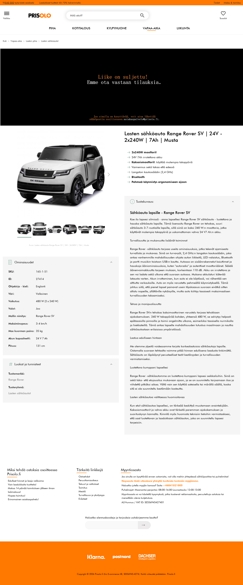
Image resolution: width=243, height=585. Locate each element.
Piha (52, 28)
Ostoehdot (84, 476)
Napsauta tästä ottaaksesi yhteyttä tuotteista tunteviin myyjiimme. (160, 481)
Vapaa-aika (151, 28)
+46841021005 (173, 485)
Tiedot (217, 2)
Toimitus (83, 487)
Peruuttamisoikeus (88, 480)
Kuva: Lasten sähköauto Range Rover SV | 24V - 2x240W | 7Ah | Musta (59, 245)
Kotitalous (81, 28)
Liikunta (183, 28)
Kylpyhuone (117, 28)
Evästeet (83, 498)
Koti (5, 41)
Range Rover (16, 379)
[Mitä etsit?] (107, 15)
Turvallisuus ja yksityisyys (91, 495)
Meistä (82, 491)
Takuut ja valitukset (89, 484)
